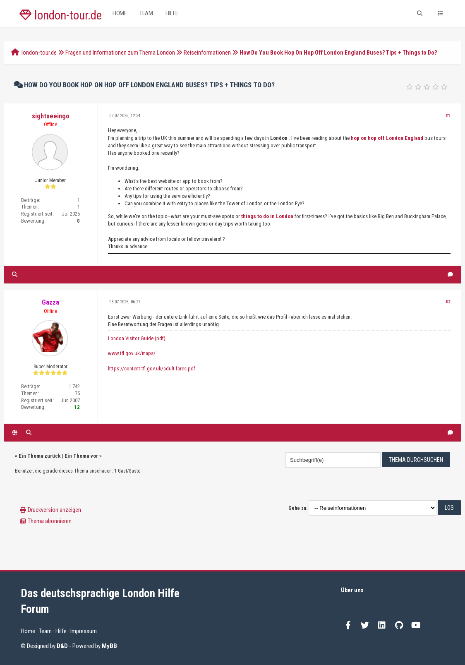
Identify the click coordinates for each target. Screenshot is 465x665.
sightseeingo (51, 116)
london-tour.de (60, 15)
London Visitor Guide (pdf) (136, 338)
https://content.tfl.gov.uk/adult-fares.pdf (151, 368)
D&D (62, 646)
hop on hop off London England (387, 138)
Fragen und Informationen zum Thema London (120, 52)
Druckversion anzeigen (54, 510)
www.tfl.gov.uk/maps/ (132, 353)
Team (146, 13)
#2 (448, 302)
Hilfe (171, 13)
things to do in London (267, 216)
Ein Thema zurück (40, 456)
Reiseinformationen (207, 52)
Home (120, 13)
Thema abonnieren (50, 521)
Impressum (83, 631)
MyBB (109, 646)
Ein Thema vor (81, 456)
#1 (448, 115)
